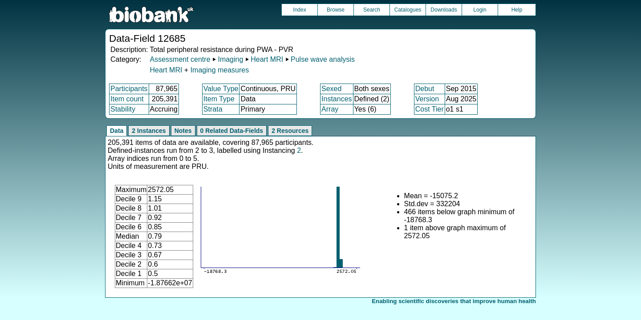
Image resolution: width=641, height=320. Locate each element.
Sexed (331, 88)
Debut (424, 88)
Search (371, 10)
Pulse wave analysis (323, 59)
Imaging (230, 59)
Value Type (221, 88)
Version (427, 99)
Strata (213, 109)
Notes (183, 130)
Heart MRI (267, 59)
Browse (336, 10)
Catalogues (408, 10)
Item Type (219, 99)
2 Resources (290, 130)
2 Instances (149, 130)
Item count (127, 99)
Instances (336, 99)
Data (116, 130)
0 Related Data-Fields (232, 130)
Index (299, 10)
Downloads (443, 10)
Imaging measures (220, 70)
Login (479, 10)
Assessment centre (180, 59)
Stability (122, 109)
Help (517, 10)
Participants (129, 88)
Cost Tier (429, 109)
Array (329, 109)
